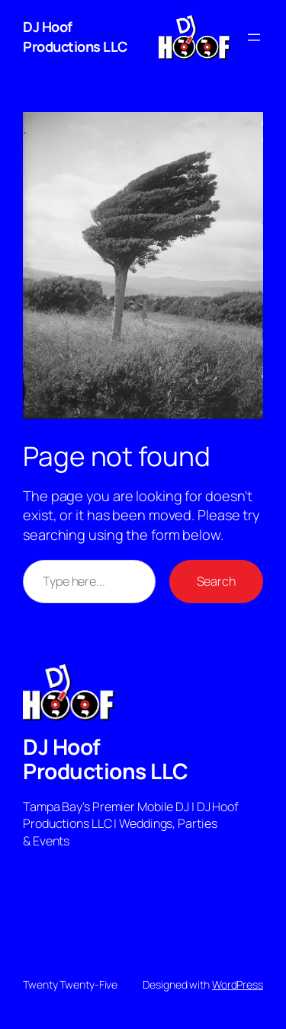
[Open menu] (254, 37)
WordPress (237, 984)
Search (216, 581)
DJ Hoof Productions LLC (75, 37)
